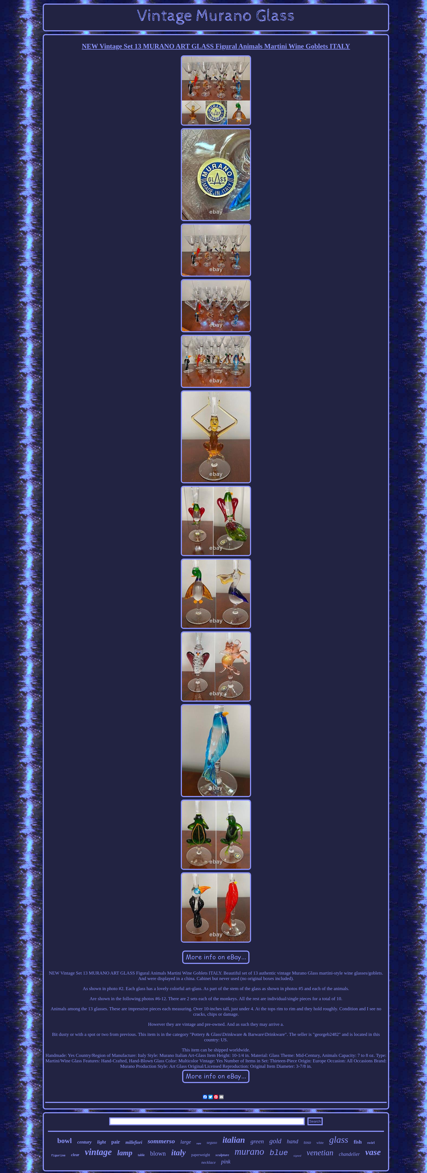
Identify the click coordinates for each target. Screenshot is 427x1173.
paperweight (200, 1155)
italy (178, 1152)
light (101, 1142)
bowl (64, 1141)
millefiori (134, 1142)
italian (233, 1140)
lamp (124, 1153)
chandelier (349, 1154)
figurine (58, 1155)
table (141, 1155)
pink (225, 1162)
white (320, 1143)
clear (75, 1155)
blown (158, 1153)
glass (338, 1140)
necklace (209, 1162)
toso (307, 1142)
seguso (212, 1143)
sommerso (161, 1141)
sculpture (222, 1155)
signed (297, 1155)
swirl (370, 1143)
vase (373, 1152)
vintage (98, 1152)
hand (292, 1141)
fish (358, 1142)
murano (249, 1151)
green (257, 1141)
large (185, 1142)
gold (275, 1141)
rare (199, 1143)
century (84, 1142)
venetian (320, 1152)
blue (279, 1153)
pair (115, 1142)
